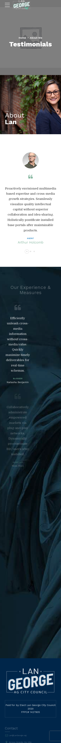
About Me (37, 37)
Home (21, 37)
